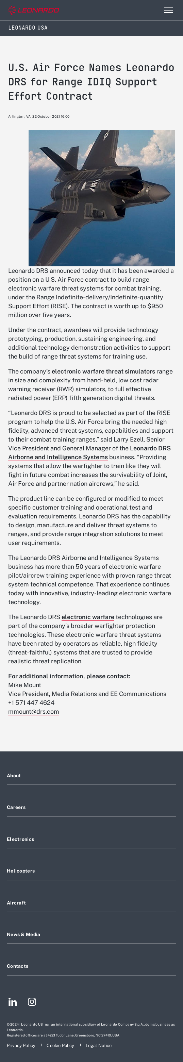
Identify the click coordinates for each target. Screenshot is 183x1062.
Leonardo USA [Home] (28, 27)
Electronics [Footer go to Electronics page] (20, 839)
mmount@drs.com (33, 711)
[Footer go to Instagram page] (32, 1003)
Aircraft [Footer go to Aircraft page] (16, 903)
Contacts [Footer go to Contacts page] (17, 966)
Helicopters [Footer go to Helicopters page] (21, 871)
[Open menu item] (168, 10)
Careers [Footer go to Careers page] (16, 807)
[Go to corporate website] (33, 10)
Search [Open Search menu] (153, 10)
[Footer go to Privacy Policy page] (21, 1045)
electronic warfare (88, 616)
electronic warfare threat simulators (103, 371)
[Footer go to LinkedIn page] (13, 1003)
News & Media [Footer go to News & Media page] (23, 934)
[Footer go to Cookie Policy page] (61, 1045)
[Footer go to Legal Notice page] (99, 1045)
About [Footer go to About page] (14, 775)
